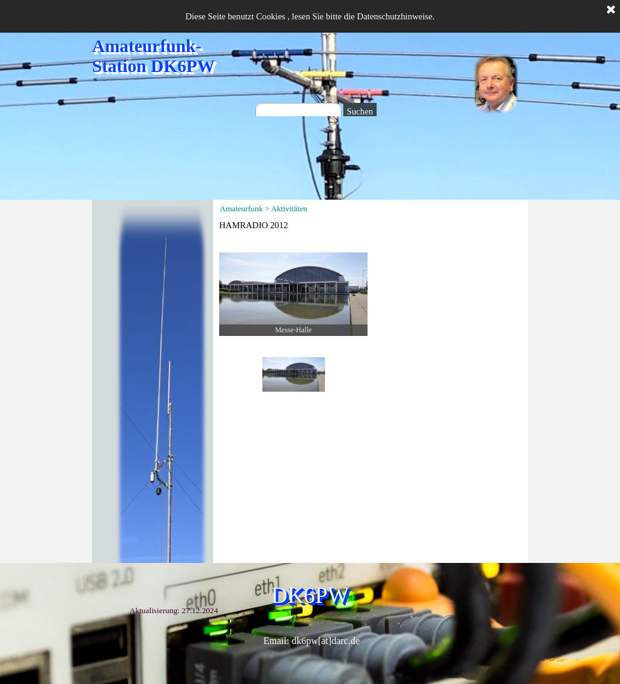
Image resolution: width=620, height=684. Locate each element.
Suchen (360, 111)
